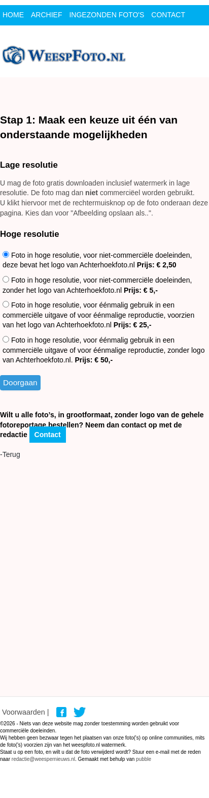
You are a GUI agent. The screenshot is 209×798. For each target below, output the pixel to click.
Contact (47, 435)
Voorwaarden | (25, 712)
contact (168, 15)
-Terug (10, 454)
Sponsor (20, 35)
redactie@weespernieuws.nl (43, 759)
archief (46, 15)
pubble (143, 759)
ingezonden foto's (106, 15)
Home (13, 15)
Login (56, 35)
